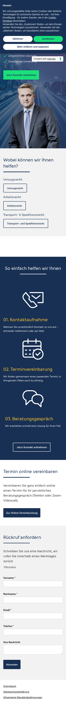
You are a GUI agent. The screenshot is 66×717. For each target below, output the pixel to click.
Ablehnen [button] (18, 38)
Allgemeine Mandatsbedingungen (22, 697)
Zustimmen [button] (48, 38)
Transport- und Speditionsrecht (25, 223)
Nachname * (10, 594)
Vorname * (9, 577)
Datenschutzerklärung (16, 691)
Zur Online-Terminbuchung (22, 512)
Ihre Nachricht (11, 642)
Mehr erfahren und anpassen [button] (33, 46)
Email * (7, 610)
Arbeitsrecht (14, 205)
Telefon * (8, 626)
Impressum (9, 686)
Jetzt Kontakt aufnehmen (21, 75)
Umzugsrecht (15, 188)
